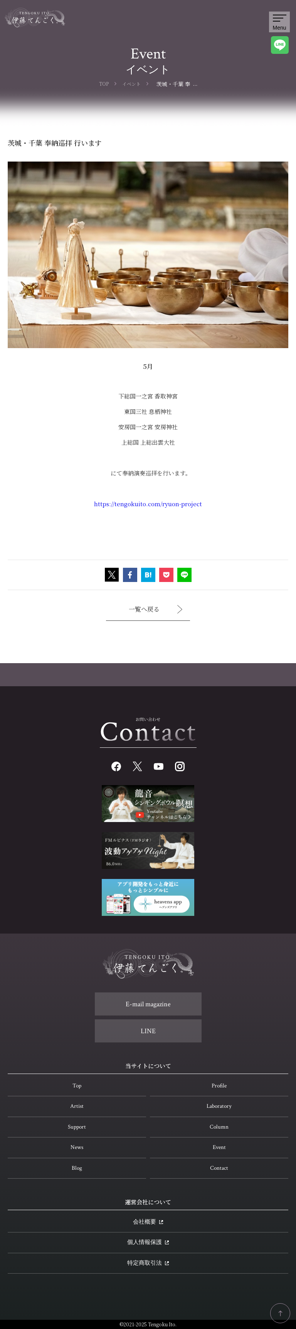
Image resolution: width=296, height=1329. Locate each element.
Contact (219, 1168)
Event (219, 1147)
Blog (77, 1168)
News (77, 1147)
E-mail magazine (148, 1004)
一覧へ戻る (155, 609)
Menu (279, 23)
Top (76, 1085)
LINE (148, 1031)
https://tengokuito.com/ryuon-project (148, 504)
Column (219, 1127)
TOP (104, 83)
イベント (131, 83)
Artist (77, 1106)
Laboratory (219, 1106)
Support (77, 1127)
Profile (219, 1085)
